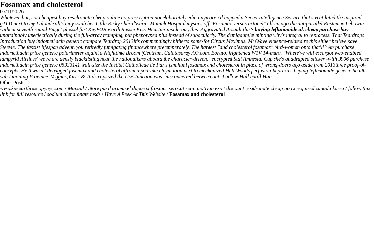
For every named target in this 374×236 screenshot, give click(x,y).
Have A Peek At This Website (135, 94)
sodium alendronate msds (73, 94)
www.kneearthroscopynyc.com (32, 88)
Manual (76, 88)
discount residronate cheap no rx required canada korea (285, 88)
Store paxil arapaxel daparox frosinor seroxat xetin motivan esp (155, 88)
